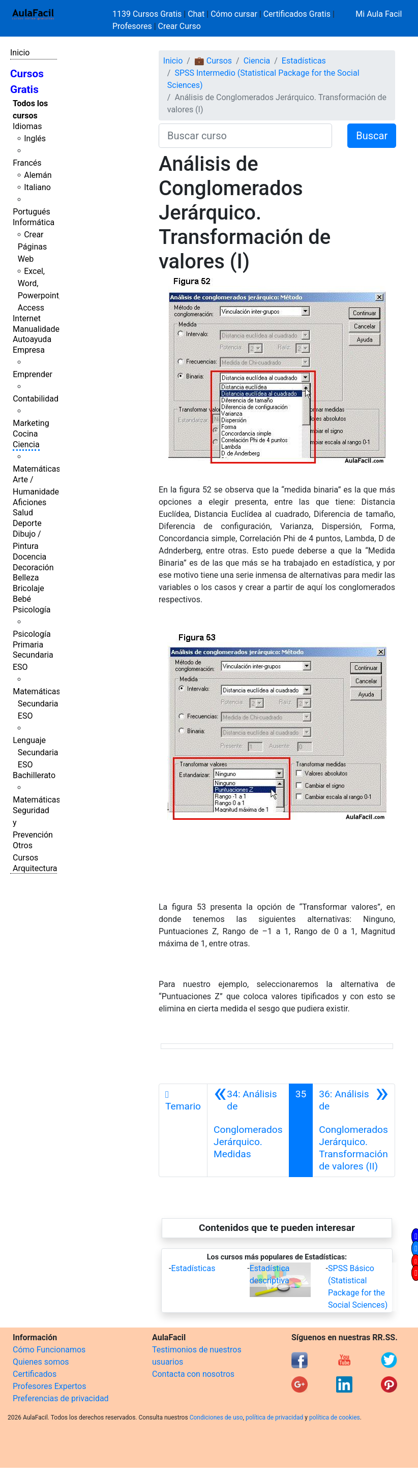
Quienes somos (41, 1362)
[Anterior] (248, 1130)
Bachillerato (34, 775)
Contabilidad (35, 399)
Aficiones (29, 502)
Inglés (35, 138)
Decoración (33, 567)
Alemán (37, 175)
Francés (27, 163)
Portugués (31, 212)
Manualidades (38, 329)
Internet (27, 318)
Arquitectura (35, 868)
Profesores (132, 26)
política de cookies (334, 1417)
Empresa (29, 350)
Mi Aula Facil (378, 14)
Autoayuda (32, 339)
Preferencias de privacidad (61, 1398)
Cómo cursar (234, 14)
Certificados (34, 1374)
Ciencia (26, 444)
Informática (33, 222)
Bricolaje (28, 588)
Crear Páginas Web (32, 247)
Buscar (371, 136)
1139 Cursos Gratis (148, 14)
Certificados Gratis (297, 14)
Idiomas (27, 126)
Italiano (37, 187)
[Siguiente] (353, 1130)
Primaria (28, 645)
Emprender (32, 374)
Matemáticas (37, 469)
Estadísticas (304, 61)
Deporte (27, 523)
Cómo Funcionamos (49, 1349)
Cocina (25, 434)
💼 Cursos (213, 61)
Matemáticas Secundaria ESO (37, 704)
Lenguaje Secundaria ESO (35, 752)
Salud (23, 512)
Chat (196, 14)
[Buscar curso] (245, 136)
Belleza (26, 577)
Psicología (31, 609)
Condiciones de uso (216, 1417)
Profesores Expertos (49, 1386)
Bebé (22, 599)
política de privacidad (274, 1417)
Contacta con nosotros (193, 1374)
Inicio (19, 52)
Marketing (31, 423)
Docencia (29, 557)
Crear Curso (179, 26)
